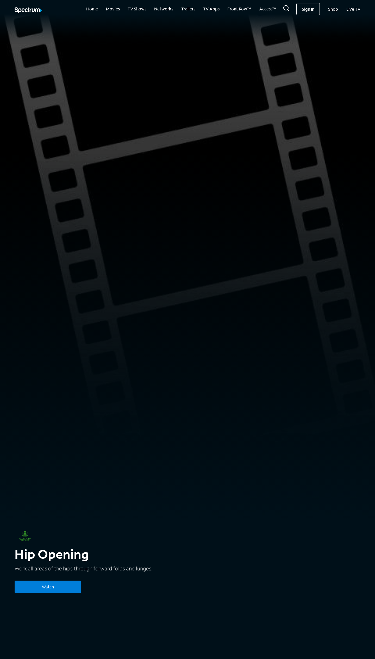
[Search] (286, 10)
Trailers (188, 8)
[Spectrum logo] (28, 10)
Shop (333, 9)
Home (92, 8)
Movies (113, 8)
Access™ (267, 8)
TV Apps (211, 8)
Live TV (353, 9)
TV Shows (137, 8)
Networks (163, 8)
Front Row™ (239, 8)
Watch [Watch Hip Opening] (48, 586)
